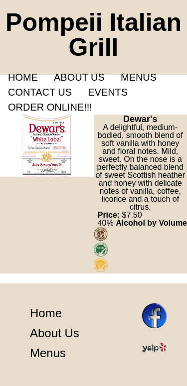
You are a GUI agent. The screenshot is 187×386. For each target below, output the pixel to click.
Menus (139, 77)
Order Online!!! (50, 107)
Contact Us (40, 92)
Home (23, 77)
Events (108, 92)
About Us (54, 333)
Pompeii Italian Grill (93, 34)
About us (79, 77)
